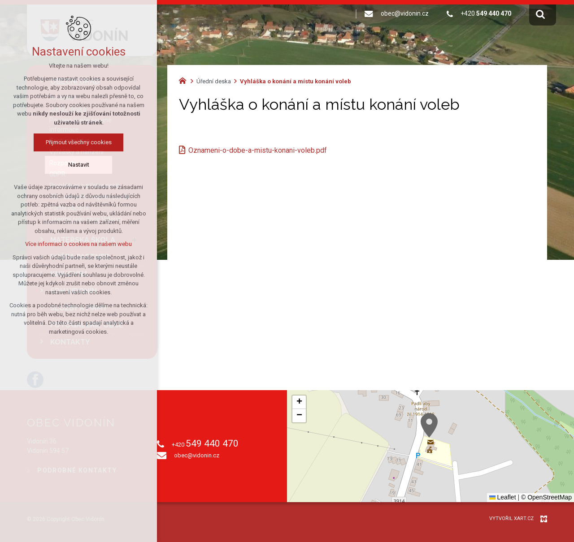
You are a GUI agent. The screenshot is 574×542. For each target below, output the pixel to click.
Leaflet (502, 497)
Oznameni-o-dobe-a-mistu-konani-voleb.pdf (257, 150)
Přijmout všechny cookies (79, 142)
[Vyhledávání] (540, 14)
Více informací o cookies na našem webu (78, 244)
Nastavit (78, 164)
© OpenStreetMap (546, 497)
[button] (429, 425)
